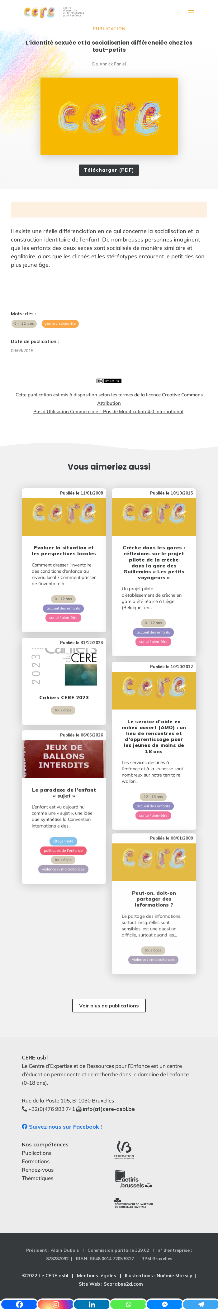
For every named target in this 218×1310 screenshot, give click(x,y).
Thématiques (37, 1178)
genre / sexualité (60, 323)
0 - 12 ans (24, 323)
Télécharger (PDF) (109, 170)
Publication (109, 28)
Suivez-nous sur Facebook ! (62, 1126)
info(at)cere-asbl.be (109, 1109)
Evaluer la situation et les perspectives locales (64, 545)
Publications (36, 1153)
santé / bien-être (63, 612)
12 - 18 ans (153, 775)
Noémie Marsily (174, 1276)
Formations (36, 1161)
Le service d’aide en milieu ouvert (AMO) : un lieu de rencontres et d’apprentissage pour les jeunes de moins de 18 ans (154, 715)
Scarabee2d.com (123, 1284)
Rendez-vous (38, 1169)
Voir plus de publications (109, 1005)
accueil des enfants (63, 602)
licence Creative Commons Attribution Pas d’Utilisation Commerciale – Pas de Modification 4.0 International (118, 403)
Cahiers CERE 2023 (64, 681)
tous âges (63, 694)
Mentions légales (96, 1276)
